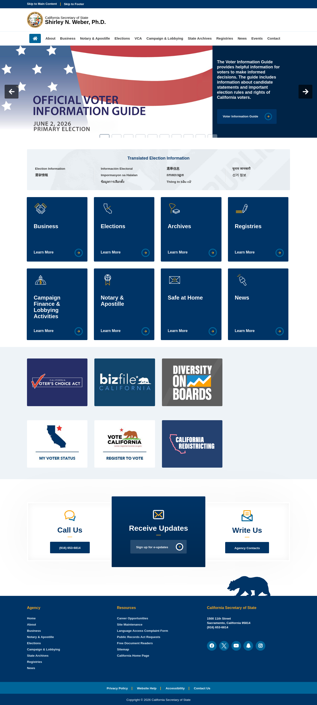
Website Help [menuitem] (147, 688)
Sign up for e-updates (152, 547)
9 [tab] (200, 136)
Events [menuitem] (257, 38)
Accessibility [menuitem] (175, 688)
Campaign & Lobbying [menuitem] (165, 38)
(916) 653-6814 (70, 548)
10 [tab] (212, 136)
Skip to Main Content (42, 4)
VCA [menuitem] (138, 38)
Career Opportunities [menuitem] (132, 618)
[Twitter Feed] (260, 367)
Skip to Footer (74, 4)
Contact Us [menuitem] (202, 688)
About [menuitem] (50, 38)
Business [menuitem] (67, 38)
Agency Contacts (247, 548)
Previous (11, 92)
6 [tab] (164, 136)
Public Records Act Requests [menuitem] (138, 637)
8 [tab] (188, 136)
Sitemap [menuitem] (123, 649)
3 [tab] (128, 136)
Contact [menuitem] (273, 38)
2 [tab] (116, 136)
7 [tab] (176, 136)
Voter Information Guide (240, 116)
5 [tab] (152, 136)
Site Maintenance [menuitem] (129, 624)
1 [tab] (104, 136)
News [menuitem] (242, 38)
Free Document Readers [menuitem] (135, 643)
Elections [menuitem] (122, 38)
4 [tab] (140, 136)
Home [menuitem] (35, 38)
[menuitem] (31, 618)
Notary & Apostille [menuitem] (95, 38)
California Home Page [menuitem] (133, 655)
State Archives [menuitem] (200, 38)
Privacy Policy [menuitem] (117, 688)
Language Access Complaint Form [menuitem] (142, 630)
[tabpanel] (158, 92)
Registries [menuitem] (224, 38)
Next (305, 92)
